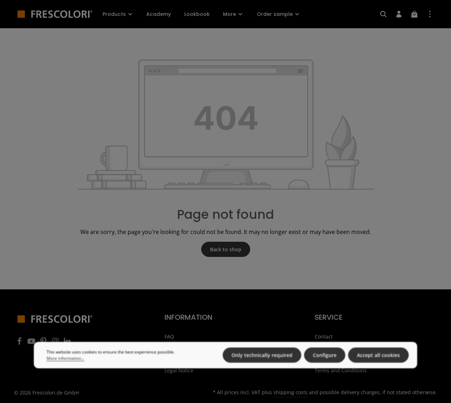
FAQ (169, 336)
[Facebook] (20, 343)
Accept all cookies (378, 366)
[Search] (383, 14)
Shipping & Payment (339, 347)
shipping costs (290, 392)
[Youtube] (32, 343)
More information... (65, 370)
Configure (324, 366)
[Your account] (399, 14)
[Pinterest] (44, 343)
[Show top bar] (430, 14)
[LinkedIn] (67, 343)
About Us (175, 347)
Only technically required (261, 366)
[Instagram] (56, 343)
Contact (324, 336)
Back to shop (225, 249)
